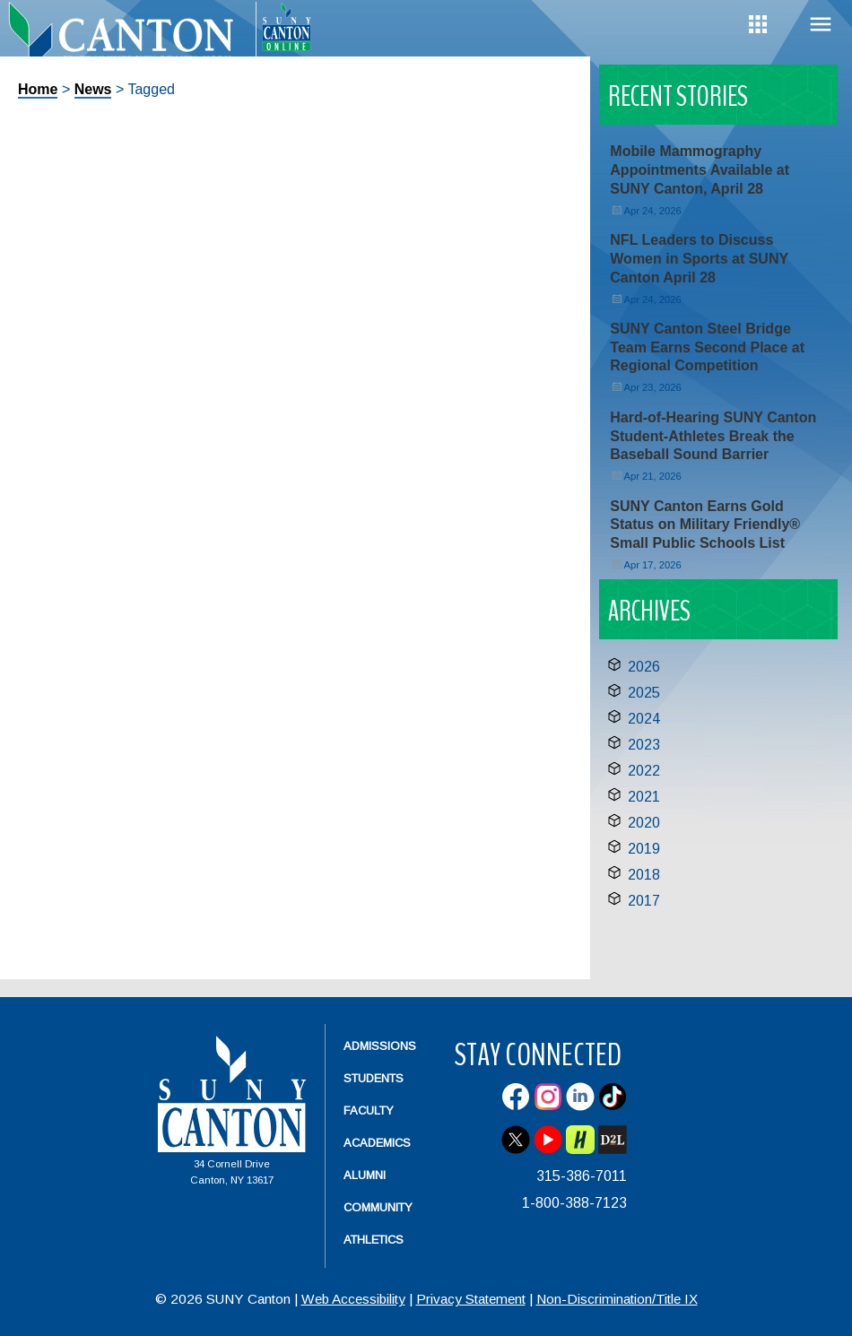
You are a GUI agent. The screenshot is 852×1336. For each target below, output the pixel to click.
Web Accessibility (353, 1298)
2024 (644, 718)
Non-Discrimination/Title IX (617, 1298)
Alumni (364, 1175)
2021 (644, 796)
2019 (644, 848)
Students (373, 1078)
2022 (644, 770)
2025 (644, 692)
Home (37, 89)
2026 (644, 666)
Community (378, 1207)
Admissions (379, 1046)
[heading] (128, 41)
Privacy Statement (471, 1298)
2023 (644, 744)
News (93, 89)
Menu (820, 24)
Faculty (368, 1110)
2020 (644, 822)
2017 (644, 900)
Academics (377, 1142)
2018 (644, 874)
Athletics (373, 1239)
